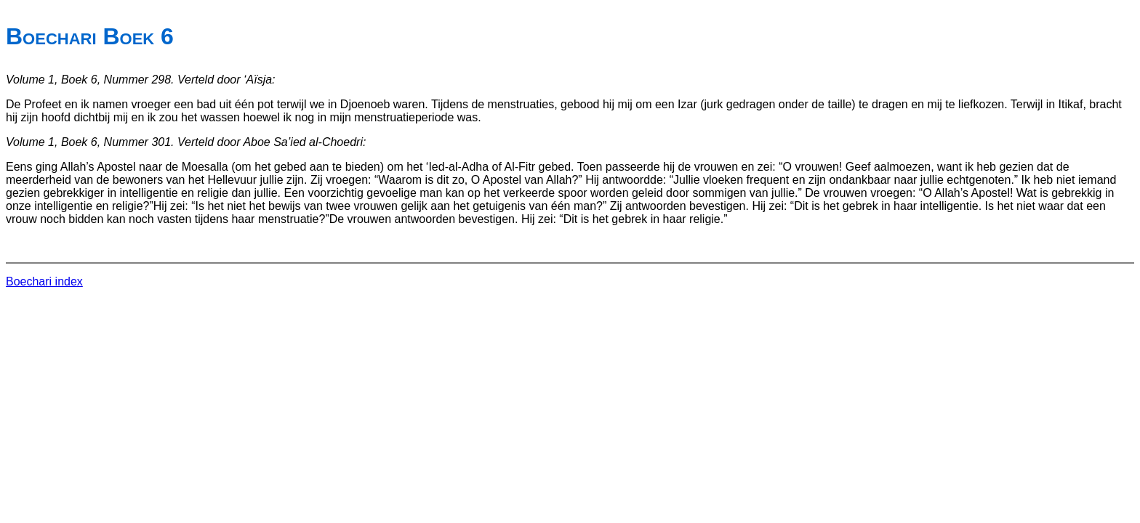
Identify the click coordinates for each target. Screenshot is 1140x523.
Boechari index (44, 281)
